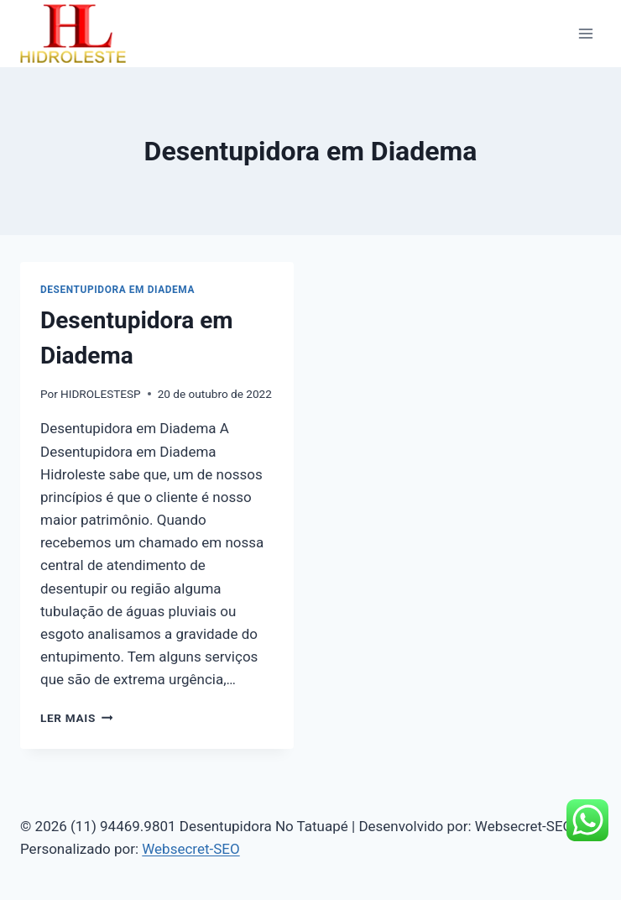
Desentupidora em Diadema (117, 290)
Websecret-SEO (190, 848)
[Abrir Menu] (585, 33)
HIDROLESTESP (100, 393)
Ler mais (76, 718)
